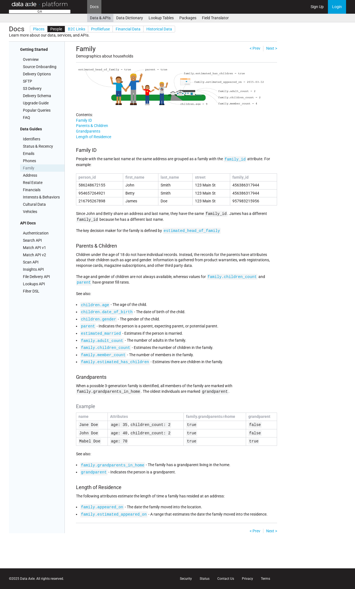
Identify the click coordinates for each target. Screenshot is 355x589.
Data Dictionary (129, 18)
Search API (32, 240)
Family (28, 168)
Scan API (31, 262)
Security (186, 579)
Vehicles (30, 211)
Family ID (84, 120)
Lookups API (34, 284)
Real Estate (32, 182)
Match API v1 (34, 247)
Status (204, 579)
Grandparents (88, 131)
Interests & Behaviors (41, 197)
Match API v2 (34, 255)
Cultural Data (34, 204)
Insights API (33, 269)
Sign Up (317, 6)
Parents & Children (92, 125)
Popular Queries (37, 110)
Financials (31, 190)
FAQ (26, 117)
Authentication (36, 233)
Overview (31, 59)
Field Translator (215, 18)
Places (38, 29)
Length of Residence (93, 137)
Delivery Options (37, 74)
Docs (94, 6)
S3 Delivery (32, 88)
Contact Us (225, 579)
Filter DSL (31, 291)
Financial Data (128, 29)
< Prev (255, 48)
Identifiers (31, 139)
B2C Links (76, 29)
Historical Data (159, 29)
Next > (271, 48)
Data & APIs (100, 18)
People (56, 29)
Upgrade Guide (36, 103)
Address (30, 175)
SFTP (27, 81)
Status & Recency (38, 146)
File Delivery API (36, 276)
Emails (28, 153)
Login (337, 6)
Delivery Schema (37, 96)
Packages (187, 18)
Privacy (247, 579)
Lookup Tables (161, 18)
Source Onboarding (39, 66)
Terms (265, 579)
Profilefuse (100, 29)
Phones (29, 161)
